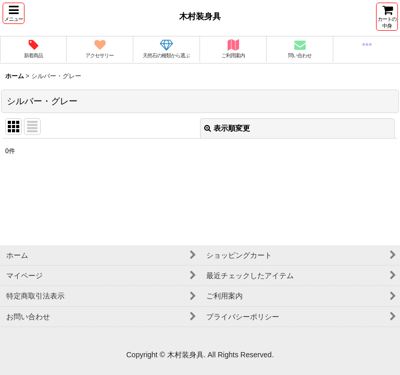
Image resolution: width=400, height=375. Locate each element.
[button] (13, 13)
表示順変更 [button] (227, 128)
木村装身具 (200, 16)
